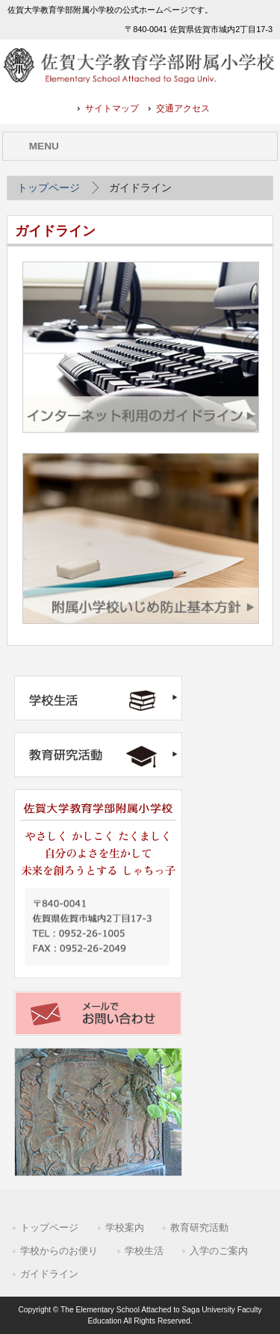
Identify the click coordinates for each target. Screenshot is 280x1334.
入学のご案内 (219, 1250)
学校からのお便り (59, 1250)
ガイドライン (49, 1273)
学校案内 (124, 1227)
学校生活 (144, 1250)
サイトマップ (112, 108)
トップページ (48, 188)
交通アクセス (183, 108)
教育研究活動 (199, 1227)
